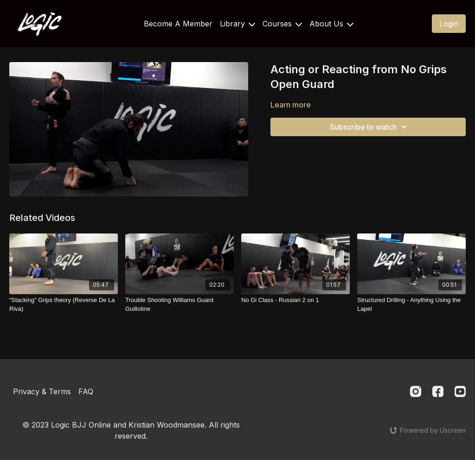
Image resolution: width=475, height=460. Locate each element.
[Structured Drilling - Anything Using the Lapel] (411, 305)
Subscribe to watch (370, 126)
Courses (282, 23)
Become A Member (178, 23)
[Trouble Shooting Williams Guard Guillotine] (179, 305)
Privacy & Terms (42, 391)
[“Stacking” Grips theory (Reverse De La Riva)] (63, 305)
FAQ (85, 391)
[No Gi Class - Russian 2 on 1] (295, 300)
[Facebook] (437, 391)
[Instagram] (415, 391)
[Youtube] (460, 391)
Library (237, 23)
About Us (331, 23)
